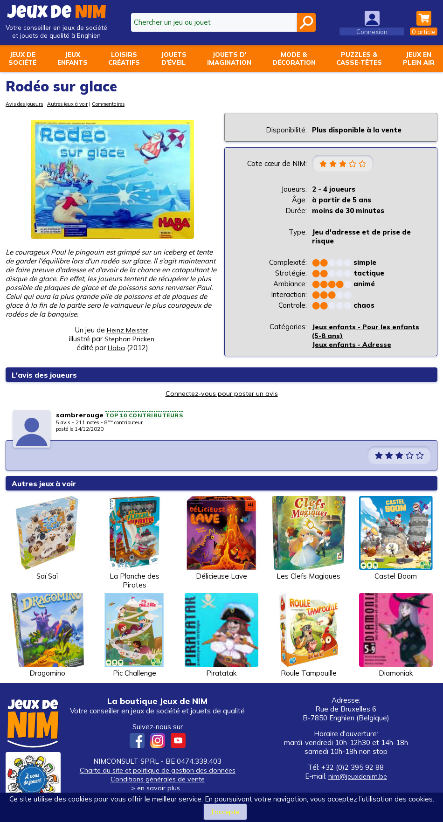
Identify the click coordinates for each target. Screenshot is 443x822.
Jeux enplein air (419, 58)
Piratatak (221, 636)
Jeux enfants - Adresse (352, 345)
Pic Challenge (134, 636)
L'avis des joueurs (47, 375)
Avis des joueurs (25, 104)
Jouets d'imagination (229, 58)
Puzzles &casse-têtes (359, 58)
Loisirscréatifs (124, 58)
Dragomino (47, 636)
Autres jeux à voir (69, 104)
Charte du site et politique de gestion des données (158, 771)
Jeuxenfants (72, 58)
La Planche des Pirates (134, 543)
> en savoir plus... (157, 788)
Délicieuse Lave (221, 539)
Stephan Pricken (129, 338)
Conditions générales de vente (157, 779)
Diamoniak (396, 636)
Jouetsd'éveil (174, 58)
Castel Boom (396, 539)
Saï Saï (47, 539)
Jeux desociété (22, 58)
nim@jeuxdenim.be (357, 777)
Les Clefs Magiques (309, 539)
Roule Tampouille (309, 636)
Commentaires (111, 104)
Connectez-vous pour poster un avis (221, 394)
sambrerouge (80, 415)
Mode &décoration (294, 58)
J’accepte (225, 811)
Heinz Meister (127, 329)
